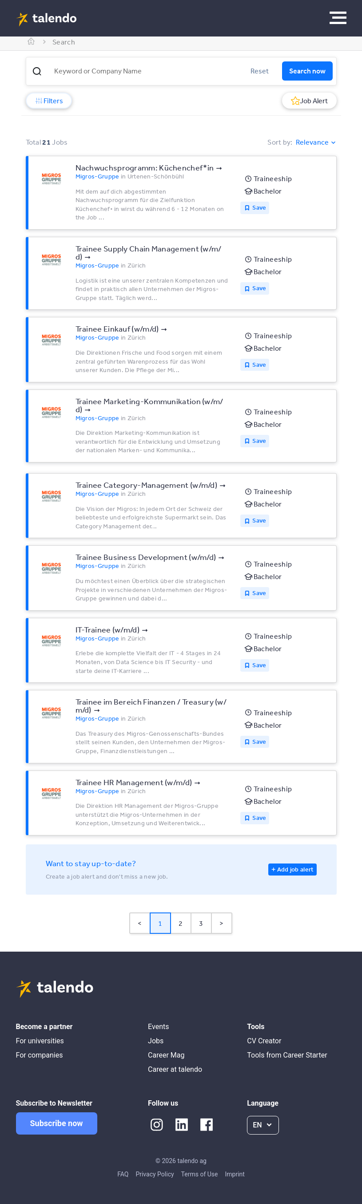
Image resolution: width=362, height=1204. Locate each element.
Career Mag (166, 1055)
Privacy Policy (154, 1174)
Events (158, 1026)
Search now (307, 70)
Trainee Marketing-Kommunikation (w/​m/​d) (149, 405)
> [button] (221, 923)
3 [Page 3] (201, 923)
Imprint (234, 1174)
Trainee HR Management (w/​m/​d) (134, 782)
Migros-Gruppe (97, 176)
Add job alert (295, 869)
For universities (40, 1041)
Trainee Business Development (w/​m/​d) (146, 557)
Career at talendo (175, 1069)
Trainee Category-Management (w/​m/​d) (147, 485)
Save (259, 207)
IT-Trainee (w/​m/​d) (107, 629)
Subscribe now (56, 1123)
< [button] (140, 923)
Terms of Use (199, 1174)
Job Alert (309, 100)
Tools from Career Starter (287, 1055)
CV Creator (264, 1041)
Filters (49, 100)
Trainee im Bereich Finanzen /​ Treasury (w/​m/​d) (151, 705)
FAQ (122, 1174)
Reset (260, 70)
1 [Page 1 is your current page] (160, 923)
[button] (37, 71)
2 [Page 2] (181, 923)
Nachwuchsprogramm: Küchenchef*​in (145, 167)
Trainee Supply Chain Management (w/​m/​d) (149, 252)
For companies (39, 1055)
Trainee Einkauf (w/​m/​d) (117, 328)
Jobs (155, 1041)
